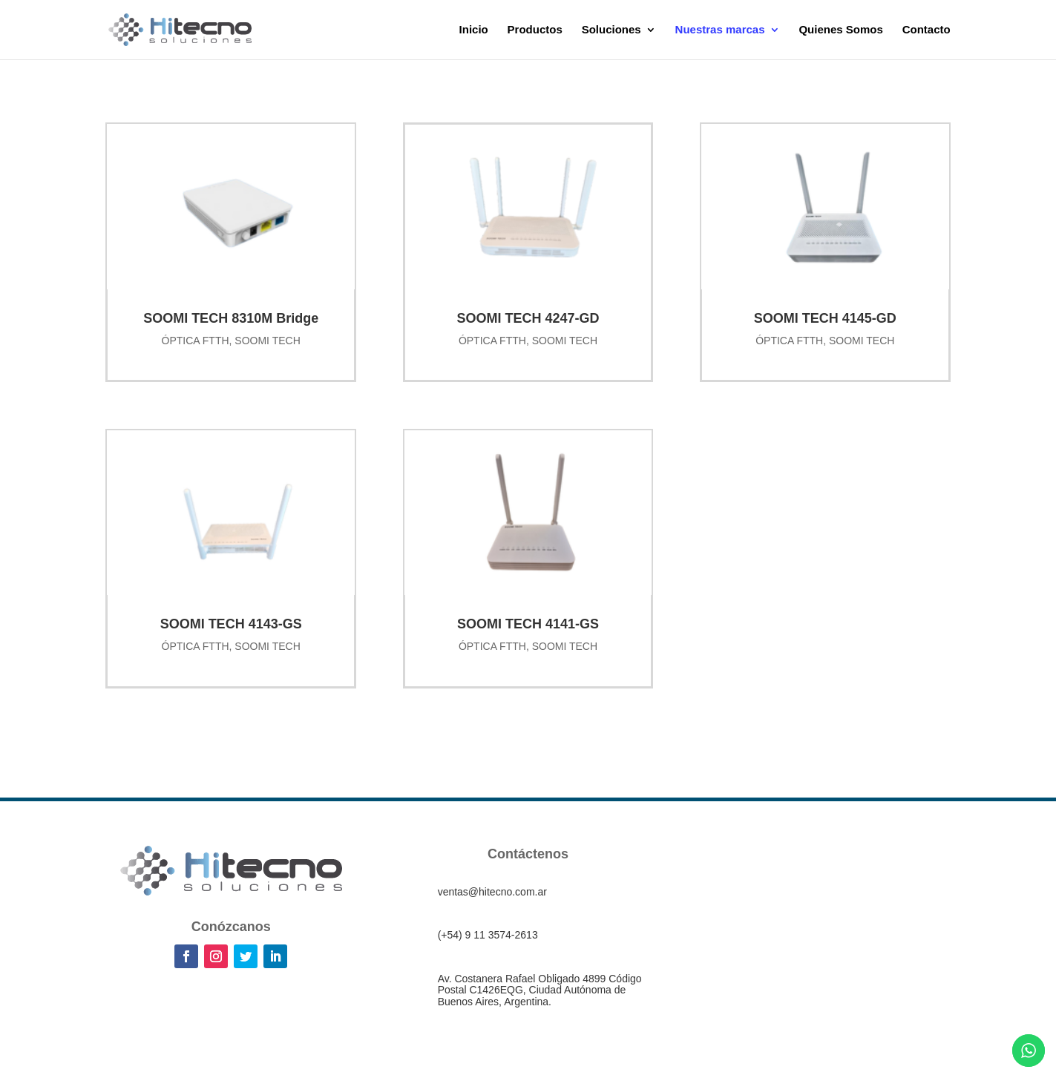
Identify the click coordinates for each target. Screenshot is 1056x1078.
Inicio (473, 30)
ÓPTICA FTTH (195, 340)
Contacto (926, 30)
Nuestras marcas (720, 30)
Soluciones (611, 30)
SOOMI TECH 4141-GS (528, 624)
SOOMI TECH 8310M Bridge (230, 318)
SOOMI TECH (267, 340)
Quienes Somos (840, 30)
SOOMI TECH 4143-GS (231, 624)
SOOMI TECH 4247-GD (527, 318)
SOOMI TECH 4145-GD (825, 318)
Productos (535, 30)
